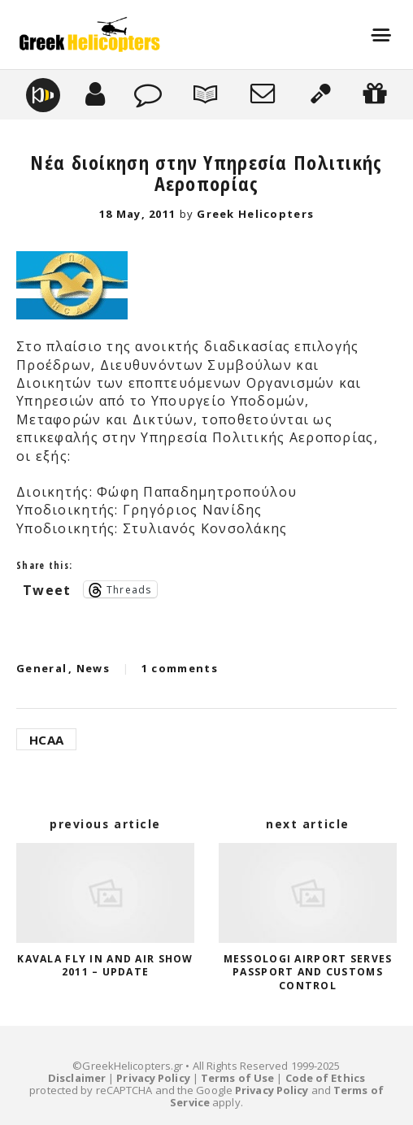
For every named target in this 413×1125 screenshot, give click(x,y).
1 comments (179, 668)
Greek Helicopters (255, 213)
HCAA (46, 740)
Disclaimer (77, 1078)
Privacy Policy (152, 1078)
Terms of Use (237, 1078)
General (41, 668)
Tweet (47, 588)
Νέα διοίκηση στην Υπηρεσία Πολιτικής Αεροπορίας (206, 173)
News (93, 668)
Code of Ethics (325, 1078)
